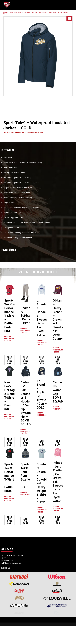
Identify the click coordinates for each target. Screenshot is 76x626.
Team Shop (18, 12)
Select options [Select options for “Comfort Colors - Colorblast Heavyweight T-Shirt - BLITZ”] (41, 520)
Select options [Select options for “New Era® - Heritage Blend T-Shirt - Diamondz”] (9, 442)
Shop (11, 12)
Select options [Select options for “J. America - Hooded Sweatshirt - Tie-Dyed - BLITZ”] (41, 360)
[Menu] (69, 18)
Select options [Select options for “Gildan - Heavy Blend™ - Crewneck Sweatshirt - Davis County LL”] (57, 360)
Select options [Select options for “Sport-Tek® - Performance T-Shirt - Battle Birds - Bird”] (9, 360)
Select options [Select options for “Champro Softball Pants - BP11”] (25, 360)
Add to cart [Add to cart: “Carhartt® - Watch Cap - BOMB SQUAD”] (58, 442)
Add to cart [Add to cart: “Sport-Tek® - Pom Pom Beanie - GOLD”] (25, 520)
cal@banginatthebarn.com (11, 563)
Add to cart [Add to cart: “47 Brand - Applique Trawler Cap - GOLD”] (42, 442)
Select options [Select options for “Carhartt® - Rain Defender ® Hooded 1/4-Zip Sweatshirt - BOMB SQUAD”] (25, 442)
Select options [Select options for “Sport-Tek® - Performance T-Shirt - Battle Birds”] (9, 520)
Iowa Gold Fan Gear (30, 12)
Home (5, 12)
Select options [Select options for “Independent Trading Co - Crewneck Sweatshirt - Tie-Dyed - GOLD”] (57, 520)
